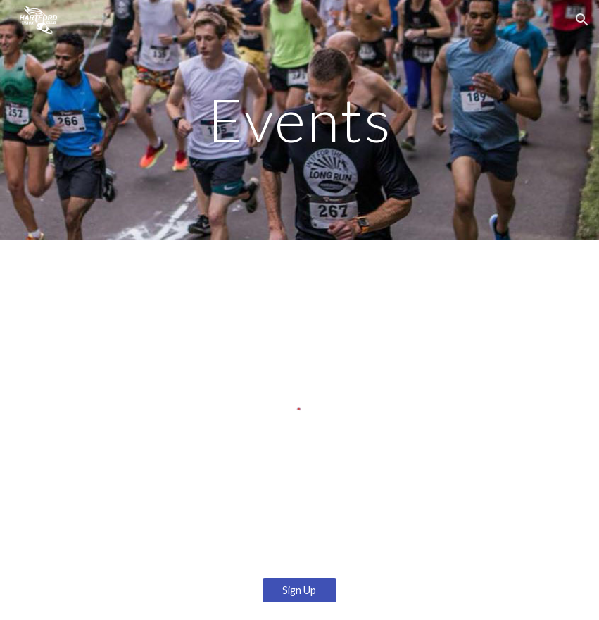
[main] (299, 119)
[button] (582, 20)
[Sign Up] (299, 590)
